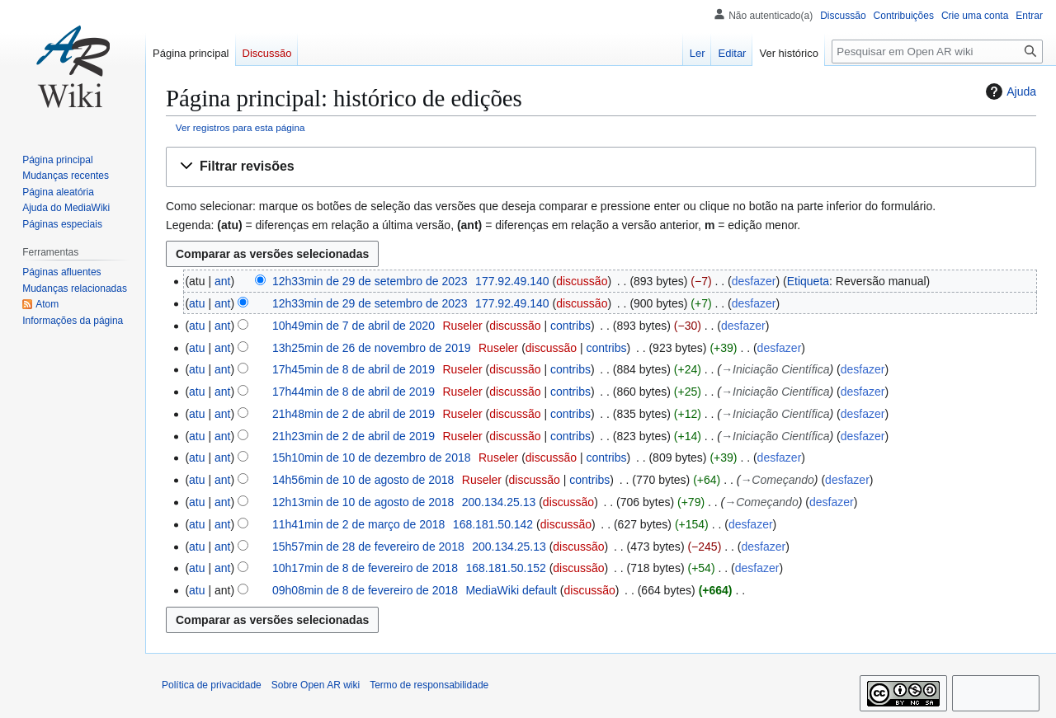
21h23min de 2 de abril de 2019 (353, 436)
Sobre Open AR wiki (315, 685)
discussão (581, 281)
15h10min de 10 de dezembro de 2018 (371, 457)
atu (197, 303)
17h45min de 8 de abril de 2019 (353, 369)
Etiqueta (808, 281)
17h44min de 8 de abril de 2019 (353, 391)
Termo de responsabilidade (429, 685)
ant (222, 281)
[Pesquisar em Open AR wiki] (937, 51)
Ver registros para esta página (240, 127)
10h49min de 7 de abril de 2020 (353, 325)
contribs (570, 325)
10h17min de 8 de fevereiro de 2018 (365, 568)
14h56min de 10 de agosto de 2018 (363, 479)
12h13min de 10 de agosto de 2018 (363, 502)
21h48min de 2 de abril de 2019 (353, 413)
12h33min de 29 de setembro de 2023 (370, 281)
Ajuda (1009, 91)
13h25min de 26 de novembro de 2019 (371, 347)
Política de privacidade (212, 685)
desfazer (754, 281)
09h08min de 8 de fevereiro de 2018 (365, 590)
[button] (601, 167)
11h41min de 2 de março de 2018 (358, 524)
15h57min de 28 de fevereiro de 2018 (368, 546)
